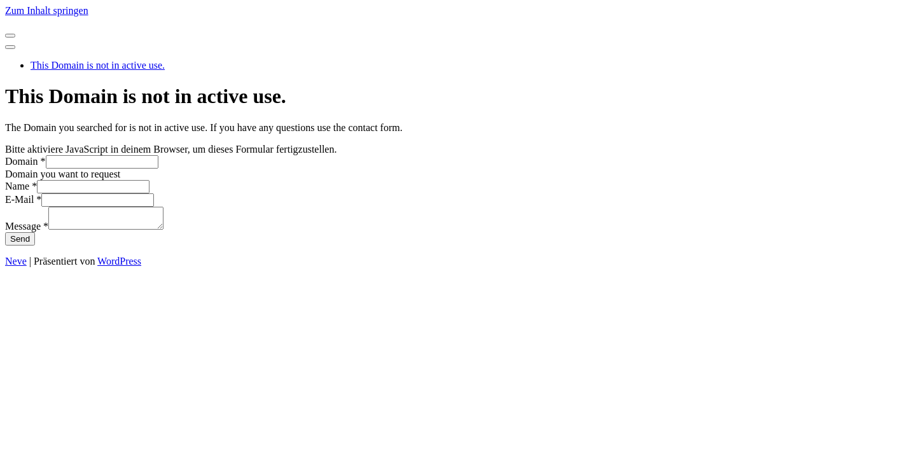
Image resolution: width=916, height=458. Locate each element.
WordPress (119, 265)
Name (21, 186)
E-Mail (23, 199)
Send (20, 242)
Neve (16, 265)
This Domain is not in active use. (98, 65)
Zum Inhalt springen (46, 10)
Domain (25, 161)
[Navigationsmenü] (10, 36)
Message (26, 230)
